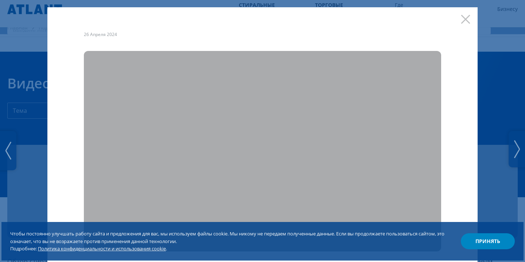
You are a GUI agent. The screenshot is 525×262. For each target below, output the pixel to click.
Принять (476, 230)
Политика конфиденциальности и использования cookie (137, 239)
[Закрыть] (462, 23)
